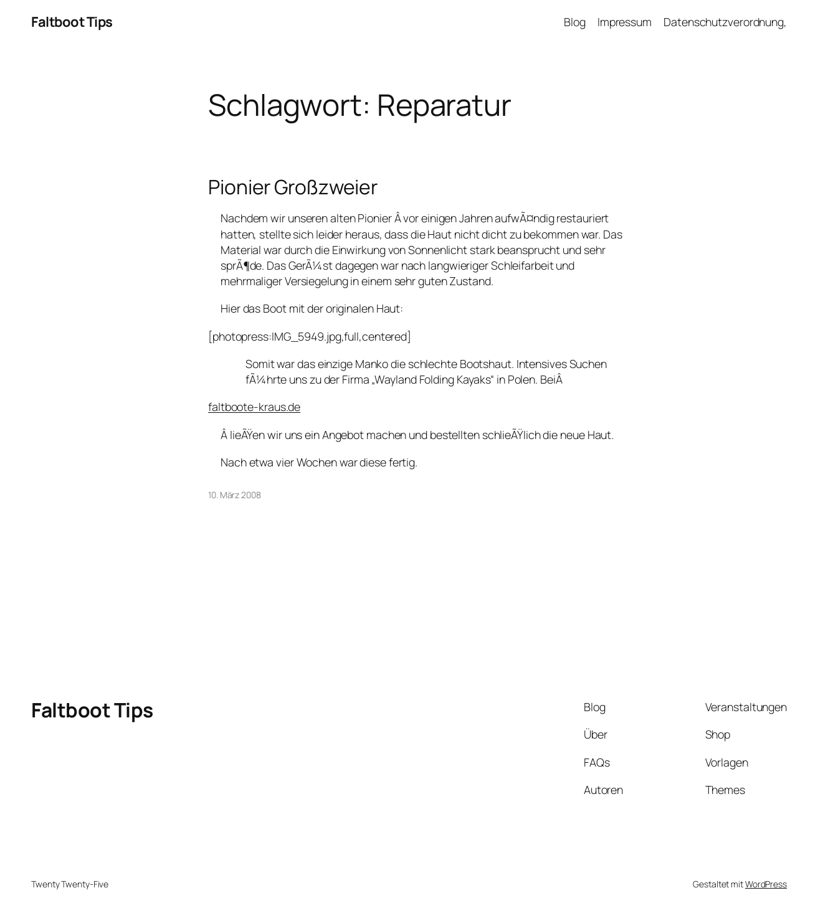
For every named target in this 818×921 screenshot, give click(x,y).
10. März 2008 (234, 495)
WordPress (766, 884)
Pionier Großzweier (293, 187)
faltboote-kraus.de (254, 406)
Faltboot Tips (72, 21)
